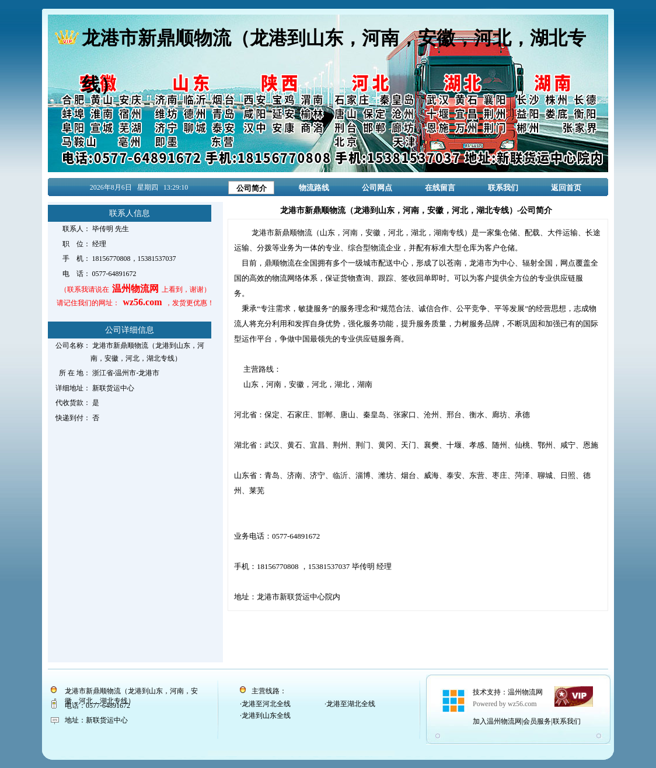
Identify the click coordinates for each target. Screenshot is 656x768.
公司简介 (251, 188)
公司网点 (377, 187)
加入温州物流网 (497, 721)
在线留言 (440, 187)
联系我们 (503, 187)
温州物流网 (525, 692)
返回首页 (566, 187)
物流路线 (314, 187)
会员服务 (537, 721)
